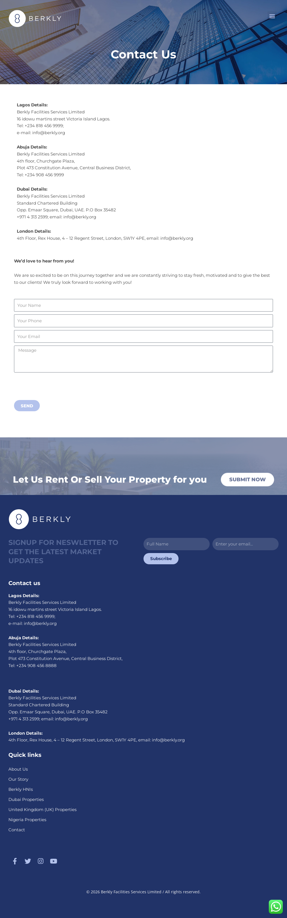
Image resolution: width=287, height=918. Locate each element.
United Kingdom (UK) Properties (42, 809)
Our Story (18, 779)
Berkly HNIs (20, 789)
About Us (18, 769)
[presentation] (56, 410)
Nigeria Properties (27, 819)
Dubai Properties (26, 799)
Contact (16, 829)
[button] (272, 15)
